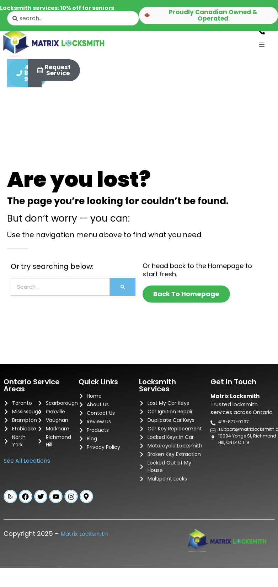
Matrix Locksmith (84, 538)
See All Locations (27, 464)
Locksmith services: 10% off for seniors (57, 8)
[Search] (122, 290)
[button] (208, 16)
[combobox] (73, 18)
